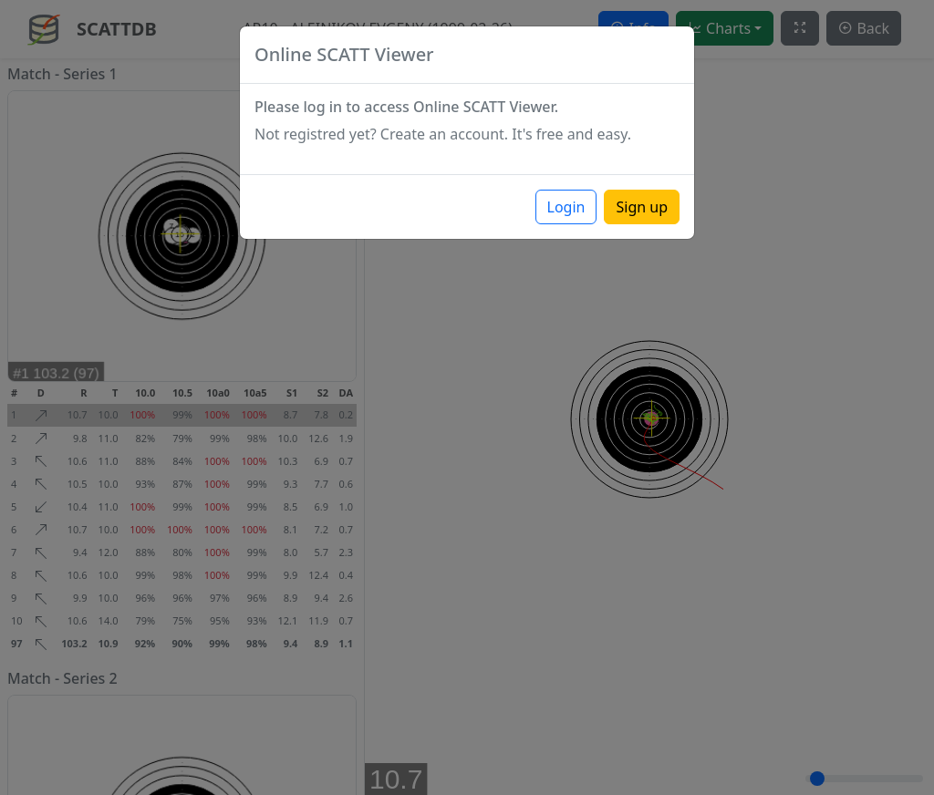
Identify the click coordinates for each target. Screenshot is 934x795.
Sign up (642, 207)
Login (566, 207)
